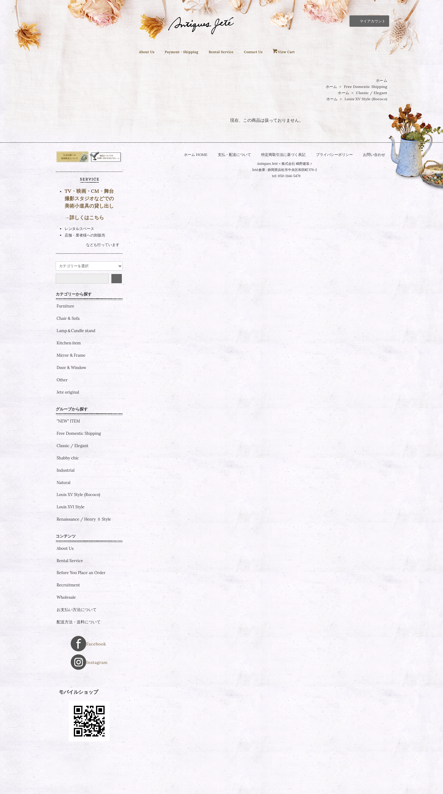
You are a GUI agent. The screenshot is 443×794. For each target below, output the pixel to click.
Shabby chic (68, 494)
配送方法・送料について (79, 658)
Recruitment (68, 622)
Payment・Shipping (176, 51)
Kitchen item (69, 379)
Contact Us (260, 51)
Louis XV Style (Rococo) (366, 99)
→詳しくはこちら (84, 254)
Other (62, 416)
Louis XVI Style (71, 544)
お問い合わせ (380, 154)
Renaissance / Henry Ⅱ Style (84, 556)
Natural (63, 519)
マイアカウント (369, 20)
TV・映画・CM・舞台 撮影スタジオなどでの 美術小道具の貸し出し (89, 235)
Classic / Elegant (371, 93)
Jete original (68, 429)
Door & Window (71, 404)
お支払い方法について (77, 646)
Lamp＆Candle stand (76, 367)
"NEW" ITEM (68, 457)
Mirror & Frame (71, 392)
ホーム (381, 80)
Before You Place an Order (81, 609)
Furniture (65, 343)
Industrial (65, 507)
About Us (135, 51)
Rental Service (222, 51)
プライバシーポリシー (337, 154)
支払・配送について (231, 154)
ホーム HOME (190, 154)
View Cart (297, 51)
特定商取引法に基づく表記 (283, 154)
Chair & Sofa (68, 355)
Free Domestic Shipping (365, 87)
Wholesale (66, 634)
